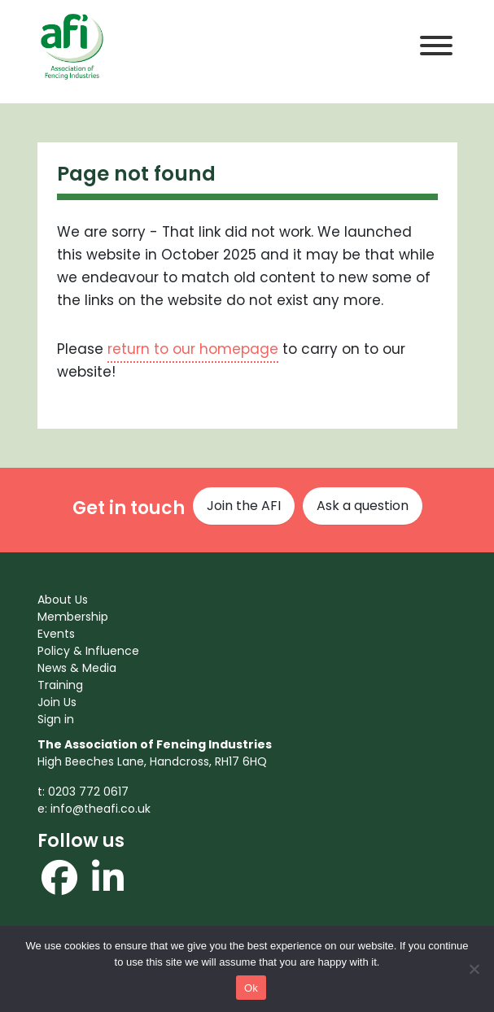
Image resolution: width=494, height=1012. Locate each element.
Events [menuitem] (56, 634)
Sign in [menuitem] (55, 719)
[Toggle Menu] (436, 45)
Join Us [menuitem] (57, 702)
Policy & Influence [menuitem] (88, 651)
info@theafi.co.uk (100, 808)
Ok (251, 988)
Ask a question (363, 505)
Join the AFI (244, 505)
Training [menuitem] (60, 685)
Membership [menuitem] (72, 617)
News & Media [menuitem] (76, 668)
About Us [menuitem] (62, 599)
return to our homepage (192, 349)
